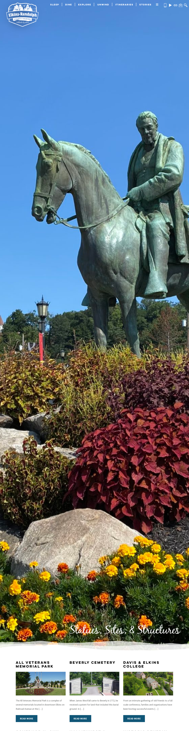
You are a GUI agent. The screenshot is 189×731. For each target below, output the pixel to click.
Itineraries (124, 4)
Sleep (54, 4)
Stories (145, 4)
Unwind (103, 4)
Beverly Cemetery (93, 662)
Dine (68, 4)
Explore (84, 4)
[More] (157, 4)
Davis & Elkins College (141, 664)
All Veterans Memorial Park (35, 664)
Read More (26, 718)
